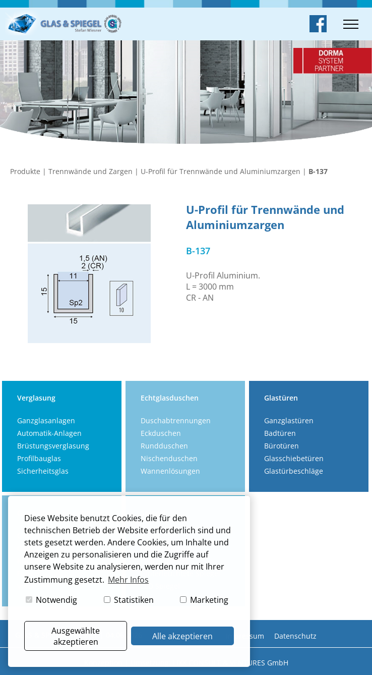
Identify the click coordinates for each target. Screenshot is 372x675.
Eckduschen (161, 433)
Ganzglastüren (289, 420)
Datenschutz (295, 636)
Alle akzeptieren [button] (182, 636)
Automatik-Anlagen (49, 433)
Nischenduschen (169, 458)
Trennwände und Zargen (90, 171)
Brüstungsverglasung (53, 446)
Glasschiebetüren (294, 458)
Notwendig (51, 599)
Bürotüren (281, 446)
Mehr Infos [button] (128, 579)
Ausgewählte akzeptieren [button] (75, 636)
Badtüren (280, 433)
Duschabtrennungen (176, 420)
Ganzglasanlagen (46, 420)
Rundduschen (164, 446)
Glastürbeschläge (293, 471)
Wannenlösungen (170, 471)
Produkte (25, 171)
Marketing (204, 599)
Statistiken (129, 599)
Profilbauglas (39, 458)
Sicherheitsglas (43, 471)
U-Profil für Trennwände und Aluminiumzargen (220, 171)
